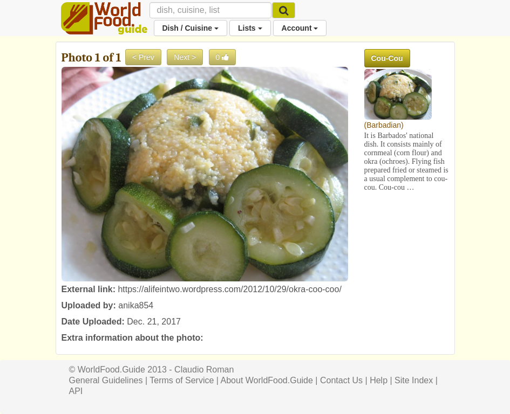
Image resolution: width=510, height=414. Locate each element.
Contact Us (341, 380)
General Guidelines (106, 380)
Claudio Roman (204, 369)
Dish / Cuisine (190, 28)
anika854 (135, 305)
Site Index (414, 380)
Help (378, 380)
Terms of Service (181, 380)
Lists (250, 28)
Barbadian (383, 125)
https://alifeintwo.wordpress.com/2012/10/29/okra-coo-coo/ (229, 289)
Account (300, 28)
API (76, 391)
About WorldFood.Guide (267, 380)
